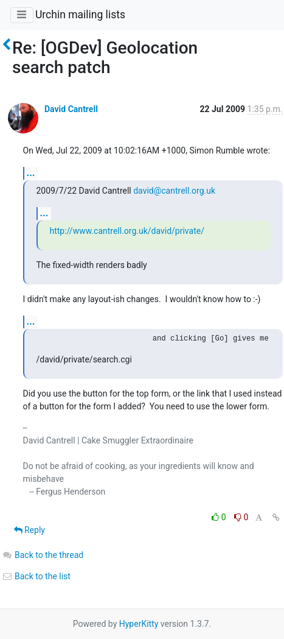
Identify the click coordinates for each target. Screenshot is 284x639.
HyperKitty (139, 624)
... (31, 172)
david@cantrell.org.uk (174, 191)
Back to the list (36, 576)
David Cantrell (71, 109)
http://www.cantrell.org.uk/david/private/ (127, 231)
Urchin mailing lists (80, 15)
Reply (29, 530)
